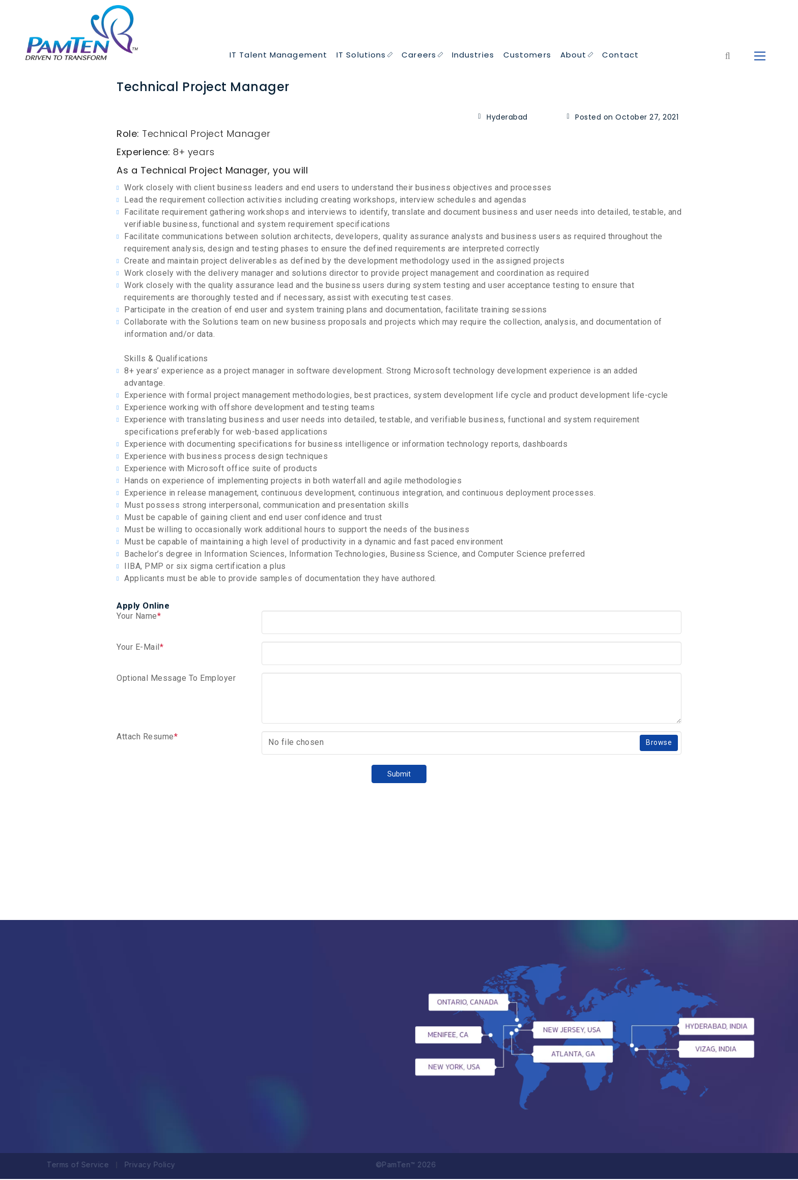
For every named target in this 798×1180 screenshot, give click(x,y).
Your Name (139, 617)
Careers (422, 56)
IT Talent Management (278, 55)
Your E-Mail (140, 648)
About (576, 56)
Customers (527, 55)
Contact (620, 55)
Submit (399, 775)
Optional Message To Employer (176, 679)
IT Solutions (364, 56)
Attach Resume (147, 737)
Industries (473, 55)
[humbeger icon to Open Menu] (760, 57)
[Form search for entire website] (727, 57)
